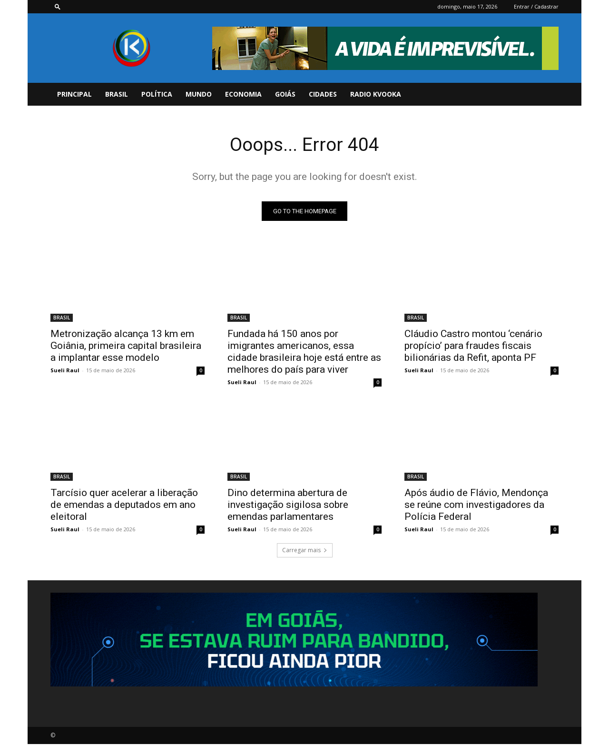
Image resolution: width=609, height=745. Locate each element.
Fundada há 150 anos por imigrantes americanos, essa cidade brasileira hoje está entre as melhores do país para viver (304, 352)
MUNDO (199, 94)
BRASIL (116, 94)
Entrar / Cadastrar (536, 6)
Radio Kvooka (375, 94)
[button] (57, 6)
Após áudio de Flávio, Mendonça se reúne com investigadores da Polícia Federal (476, 505)
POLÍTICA (156, 94)
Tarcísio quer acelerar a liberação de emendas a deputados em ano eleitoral (124, 505)
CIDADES (323, 94)
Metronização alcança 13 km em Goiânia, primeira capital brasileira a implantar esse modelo (125, 346)
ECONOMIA (243, 94)
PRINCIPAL (74, 94)
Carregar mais (304, 551)
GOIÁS (285, 94)
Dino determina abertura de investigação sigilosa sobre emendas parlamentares (287, 505)
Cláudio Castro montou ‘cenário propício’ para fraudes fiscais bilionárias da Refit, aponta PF (473, 346)
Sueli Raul (64, 371)
